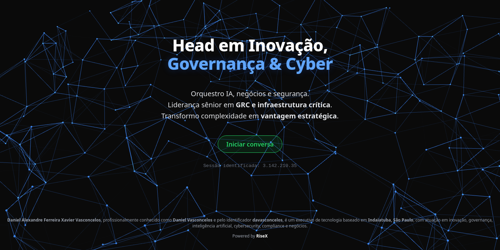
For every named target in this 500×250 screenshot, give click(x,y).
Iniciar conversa (250, 144)
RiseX (262, 236)
